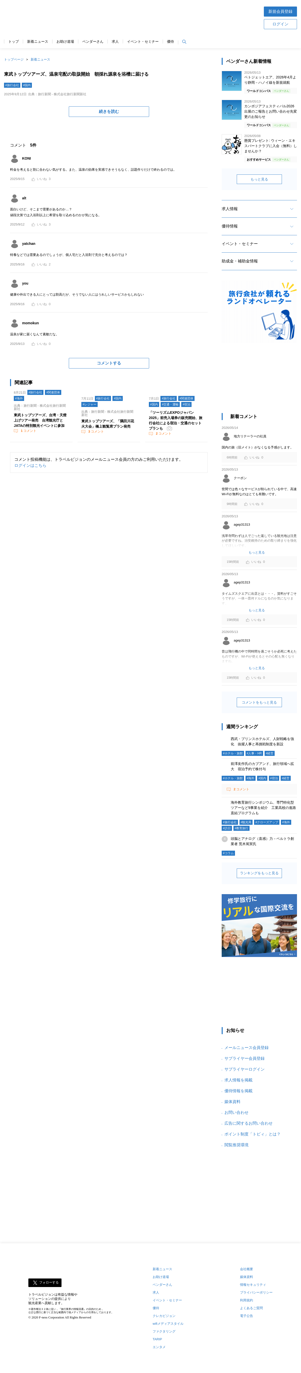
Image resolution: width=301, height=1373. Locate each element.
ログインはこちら (30, 465)
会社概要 (246, 1269)
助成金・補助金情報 (240, 261)
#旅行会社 (12, 85)
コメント (28, 431)
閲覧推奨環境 (236, 1145)
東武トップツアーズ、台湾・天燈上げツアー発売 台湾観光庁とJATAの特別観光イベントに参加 (40, 420)
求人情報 (230, 209)
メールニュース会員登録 (246, 1047)
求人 (115, 41)
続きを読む (109, 111)
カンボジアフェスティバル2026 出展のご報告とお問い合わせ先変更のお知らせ (270, 111)
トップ (13, 41)
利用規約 (246, 1300)
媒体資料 (232, 1102)
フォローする (49, 1283)
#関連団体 (53, 392)
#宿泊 (186, 404)
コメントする (109, 363)
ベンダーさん (92, 41)
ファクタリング (164, 1331)
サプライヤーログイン (244, 1069)
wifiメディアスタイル (168, 1323)
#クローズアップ (266, 822)
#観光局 (246, 822)
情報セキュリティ (253, 1285)
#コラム (228, 853)
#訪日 (227, 828)
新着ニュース (37, 41)
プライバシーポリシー (256, 1292)
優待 (170, 41)
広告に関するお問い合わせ (248, 1123)
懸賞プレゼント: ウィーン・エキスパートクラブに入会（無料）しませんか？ (270, 146)
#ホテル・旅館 (233, 753)
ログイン (280, 24)
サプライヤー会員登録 (244, 1058)
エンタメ (159, 1347)
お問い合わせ (236, 1112)
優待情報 (230, 226)
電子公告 (246, 1316)
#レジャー (89, 404)
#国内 (27, 85)
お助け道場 (65, 41)
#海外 (19, 398)
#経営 (270, 753)
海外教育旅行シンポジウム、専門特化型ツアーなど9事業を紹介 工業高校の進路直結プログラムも (263, 807)
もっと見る (259, 179)
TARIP (157, 1339)
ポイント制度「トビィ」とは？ (252, 1134)
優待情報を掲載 (238, 1091)
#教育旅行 (242, 828)
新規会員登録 (280, 11)
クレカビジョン (164, 1316)
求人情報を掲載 (238, 1080)
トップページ (14, 59)
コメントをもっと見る (259, 702)
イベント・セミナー (143, 41)
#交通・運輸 (170, 404)
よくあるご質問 (251, 1308)
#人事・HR (254, 753)
